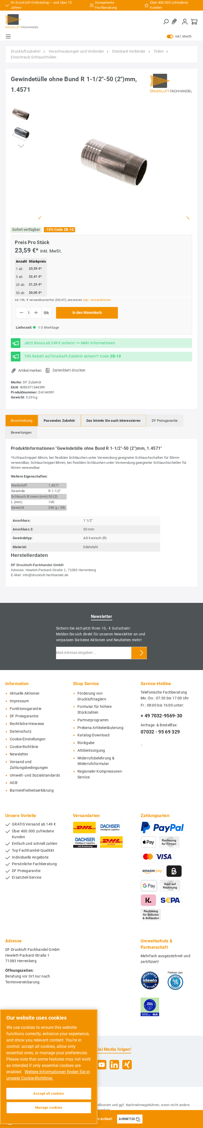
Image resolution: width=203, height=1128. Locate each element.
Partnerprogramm (93, 720)
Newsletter (19, 754)
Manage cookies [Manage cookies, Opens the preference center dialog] (48, 1107)
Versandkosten (99, 1105)
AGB (13, 783)
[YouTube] (102, 1065)
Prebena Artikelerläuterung (100, 728)
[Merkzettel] (175, 21)
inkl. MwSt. (179, 36)
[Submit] (141, 653)
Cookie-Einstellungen (27, 739)
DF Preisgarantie (24, 716)
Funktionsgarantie (25, 709)
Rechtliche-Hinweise (27, 724)
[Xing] (127, 1065)
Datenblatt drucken (69, 370)
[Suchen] (165, 22)
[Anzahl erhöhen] (36, 313)
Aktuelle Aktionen (24, 693)
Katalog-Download (93, 735)
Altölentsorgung (91, 750)
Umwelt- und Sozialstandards (35, 775)
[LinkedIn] (114, 1065)
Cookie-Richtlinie (24, 747)
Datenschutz (20, 731)
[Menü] (8, 36)
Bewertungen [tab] (21, 432)
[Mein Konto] (184, 21)
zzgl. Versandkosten (97, 300)
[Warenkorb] (194, 21)
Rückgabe (85, 743)
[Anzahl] (29, 313)
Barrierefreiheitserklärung (32, 790)
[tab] (21, 421)
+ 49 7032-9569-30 (161, 715)
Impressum (19, 701)
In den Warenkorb (87, 312)
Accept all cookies (48, 1093)
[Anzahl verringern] (21, 313)
